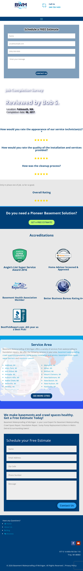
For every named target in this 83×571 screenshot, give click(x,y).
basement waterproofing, (69, 352)
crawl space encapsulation (14, 355)
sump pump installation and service (42, 355)
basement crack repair (68, 355)
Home (8, 523)
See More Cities (41, 395)
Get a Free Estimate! (41, 222)
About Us (8, 527)
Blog (7, 530)
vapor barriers (9, 358)
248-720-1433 (54, 7)
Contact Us (41, 73)
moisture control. (26, 358)
